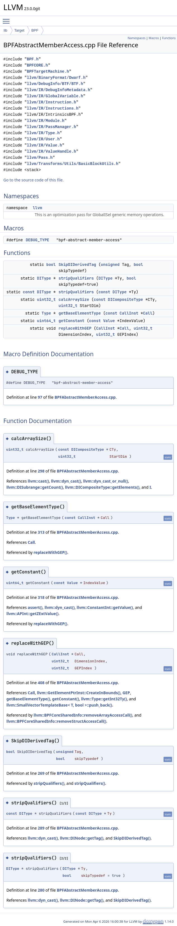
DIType (44, 278)
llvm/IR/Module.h (45, 120)
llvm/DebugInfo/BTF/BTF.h (55, 83)
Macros (154, 38)
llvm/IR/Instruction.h (51, 102)
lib (5, 30)
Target (19, 30)
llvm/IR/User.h (43, 139)
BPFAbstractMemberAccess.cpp (85, 397)
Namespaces (136, 38)
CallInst (128, 313)
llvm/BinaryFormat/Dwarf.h (56, 77)
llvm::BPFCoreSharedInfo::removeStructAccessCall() (56, 721)
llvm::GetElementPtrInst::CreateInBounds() (78, 692)
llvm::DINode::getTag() (82, 838)
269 (41, 773)
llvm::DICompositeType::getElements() (102, 487)
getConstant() (65, 698)
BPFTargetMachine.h (48, 71)
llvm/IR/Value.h (44, 145)
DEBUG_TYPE (37, 239)
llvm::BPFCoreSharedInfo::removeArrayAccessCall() (83, 715)
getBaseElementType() (28, 698)
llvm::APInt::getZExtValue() (32, 613)
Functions (169, 38)
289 (41, 828)
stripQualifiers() (49, 783)
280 (41, 890)
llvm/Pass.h (39, 157)
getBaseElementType (80, 313)
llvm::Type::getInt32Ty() (104, 698)
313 (41, 532)
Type (46, 313)
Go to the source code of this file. (33, 180)
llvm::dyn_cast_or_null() (105, 481)
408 (41, 682)
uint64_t (46, 320)
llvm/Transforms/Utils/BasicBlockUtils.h (72, 163)
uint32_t (46, 299)
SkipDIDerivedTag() (131, 838)
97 (40, 397)
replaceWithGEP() (50, 552)
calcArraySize (74, 299)
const (29, 291)
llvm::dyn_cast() (66, 481)
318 (41, 597)
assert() (35, 607)
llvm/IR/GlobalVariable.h (55, 96)
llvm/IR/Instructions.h (52, 108)
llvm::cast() (38, 481)
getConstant (71, 320)
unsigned (110, 264)
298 (41, 471)
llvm (37, 207)
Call (147, 313)
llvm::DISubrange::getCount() (34, 487)
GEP (126, 692)
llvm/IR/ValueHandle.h (51, 151)
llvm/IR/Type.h (43, 133)
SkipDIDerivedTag (77, 264)
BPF (34, 30)
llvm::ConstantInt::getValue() (105, 607)
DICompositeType (125, 299)
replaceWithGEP (75, 328)
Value (109, 320)
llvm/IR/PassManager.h (51, 126)
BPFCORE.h (37, 65)
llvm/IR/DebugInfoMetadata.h (58, 90)
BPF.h (33, 59)
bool (51, 264)
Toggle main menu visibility (7, 19)
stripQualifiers (76, 278)
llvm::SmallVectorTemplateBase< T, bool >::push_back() (59, 705)
